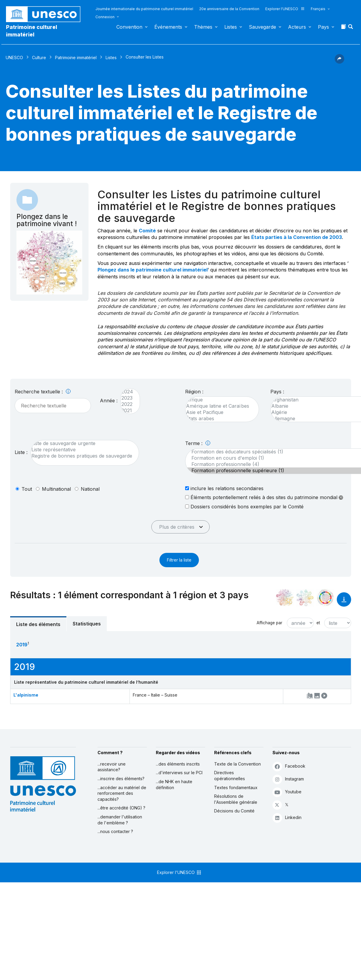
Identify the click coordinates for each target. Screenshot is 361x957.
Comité (147, 231)
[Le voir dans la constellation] (285, 598)
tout (27, 489)
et (318, 622)
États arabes (219, 418)
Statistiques (87, 624)
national (90, 489)
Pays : (277, 392)
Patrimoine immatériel (76, 57)
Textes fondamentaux (236, 787)
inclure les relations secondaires (224, 488)
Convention (129, 27)
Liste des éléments (38, 624)
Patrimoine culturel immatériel (31, 31)
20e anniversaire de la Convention (229, 9)
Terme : (197, 443)
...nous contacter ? (115, 831)
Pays (323, 27)
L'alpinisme (25, 694)
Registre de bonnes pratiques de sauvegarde (82, 456)
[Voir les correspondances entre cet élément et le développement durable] (325, 598)
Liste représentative (82, 450)
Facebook (288, 766)
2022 (127, 404)
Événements (168, 27)
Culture (39, 57)
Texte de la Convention (237, 763)
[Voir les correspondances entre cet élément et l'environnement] (305, 598)
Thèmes (203, 27)
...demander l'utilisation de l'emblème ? (120, 819)
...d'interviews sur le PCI (179, 772)
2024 (127, 392)
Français (318, 9)
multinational (56, 489)
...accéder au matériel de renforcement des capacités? (122, 793)
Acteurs (297, 27)
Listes (230, 27)
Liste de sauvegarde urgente (82, 443)
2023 (127, 398)
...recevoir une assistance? (112, 766)
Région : (194, 392)
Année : (109, 401)
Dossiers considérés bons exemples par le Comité (244, 506)
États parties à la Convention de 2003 (296, 237)
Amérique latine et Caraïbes (219, 406)
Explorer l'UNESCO (285, 9)
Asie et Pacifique (219, 412)
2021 (127, 410)
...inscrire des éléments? (121, 778)
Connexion (105, 17)
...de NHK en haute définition (174, 784)
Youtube (286, 792)
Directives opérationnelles (229, 775)
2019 (22, 645)
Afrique (219, 400)
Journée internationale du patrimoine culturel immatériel (144, 9)
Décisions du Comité (234, 810)
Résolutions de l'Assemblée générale (235, 799)
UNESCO (14, 57)
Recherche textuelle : (43, 392)
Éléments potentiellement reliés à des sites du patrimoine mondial (264, 497)
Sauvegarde (262, 27)
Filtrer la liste (179, 559)
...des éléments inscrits (178, 763)
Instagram (288, 779)
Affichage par (269, 622)
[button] (351, 28)
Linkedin (286, 817)
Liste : (21, 452)
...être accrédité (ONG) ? (121, 807)
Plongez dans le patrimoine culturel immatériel (153, 270)
